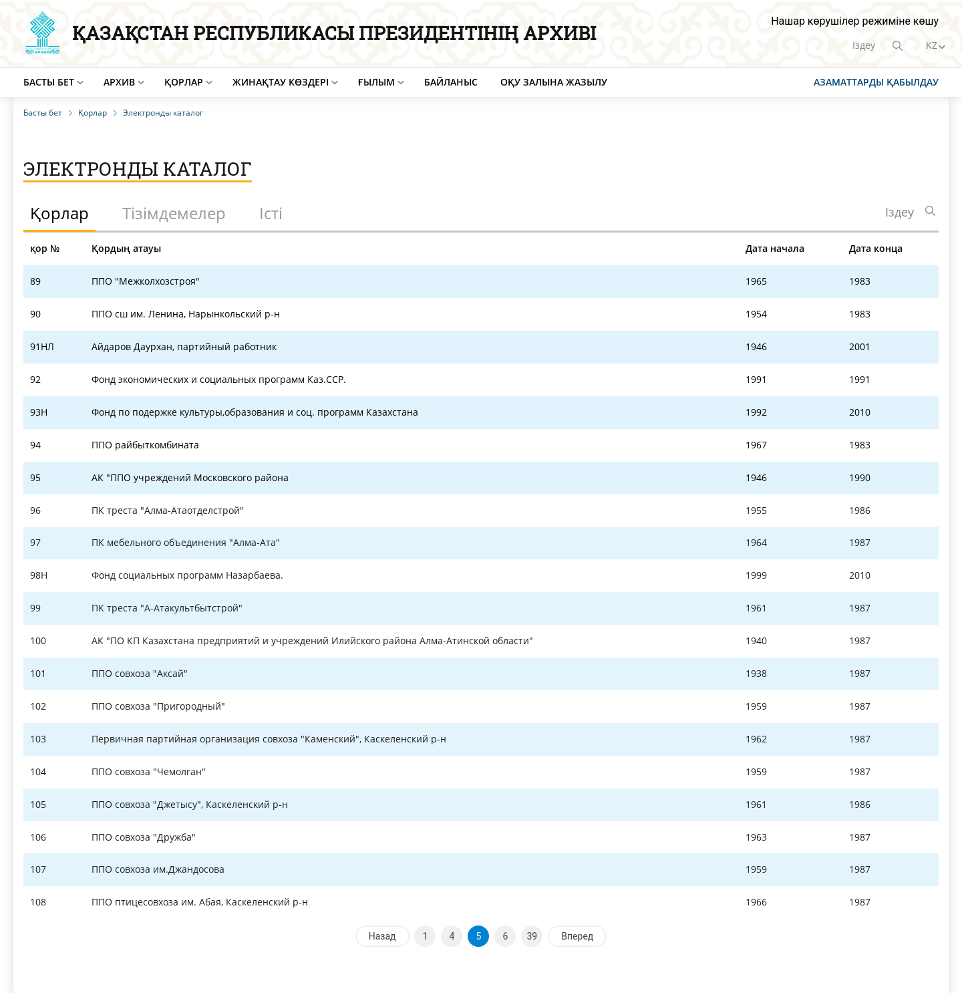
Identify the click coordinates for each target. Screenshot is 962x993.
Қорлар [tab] (59, 213)
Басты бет (48, 82)
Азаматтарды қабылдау (876, 82)
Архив (119, 82)
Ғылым (376, 82)
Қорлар (183, 82)
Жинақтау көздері (280, 82)
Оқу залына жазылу (553, 82)
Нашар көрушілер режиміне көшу (855, 21)
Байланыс (451, 82)
